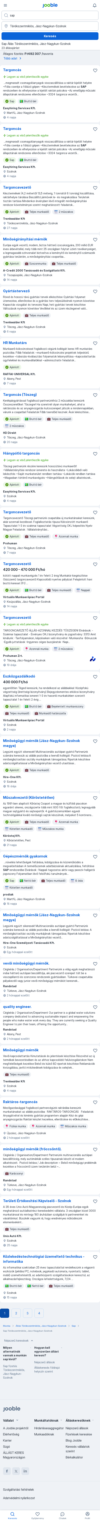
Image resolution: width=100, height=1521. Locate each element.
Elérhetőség (11, 1434)
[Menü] (5, 5)
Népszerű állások (44, 1362)
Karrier (7, 1440)
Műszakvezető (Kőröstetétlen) (28, 798)
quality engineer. (17, 1007)
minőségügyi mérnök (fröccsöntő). (32, 1149)
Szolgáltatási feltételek (18, 1489)
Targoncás (12, 70)
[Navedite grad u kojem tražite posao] (50, 26)
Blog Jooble (74, 1440)
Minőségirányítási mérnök (25, 239)
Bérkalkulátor (74, 1457)
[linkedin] (25, 1471)
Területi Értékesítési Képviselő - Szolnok (37, 1201)
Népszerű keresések (19, 1341)
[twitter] (16, 1471)
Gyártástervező (16, 291)
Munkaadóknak (44, 1434)
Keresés (50, 36)
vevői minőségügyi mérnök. (26, 963)
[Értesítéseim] (94, 5)
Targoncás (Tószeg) (20, 395)
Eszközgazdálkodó (19, 676)
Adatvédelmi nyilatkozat (19, 1498)
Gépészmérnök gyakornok (25, 856)
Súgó (6, 1446)
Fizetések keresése (79, 1434)
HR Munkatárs (15, 343)
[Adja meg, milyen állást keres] (50, 15)
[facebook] (7, 1471)
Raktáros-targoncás (20, 1102)
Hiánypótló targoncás (21, 453)
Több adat (13, 58)
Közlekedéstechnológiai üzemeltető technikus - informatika (43, 1259)
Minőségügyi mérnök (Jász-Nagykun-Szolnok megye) (41, 743)
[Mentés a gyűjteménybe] (95, 70)
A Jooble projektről (15, 1428)
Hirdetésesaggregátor (49, 1428)
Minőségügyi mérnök (21, 1050)
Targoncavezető (17, 187)
